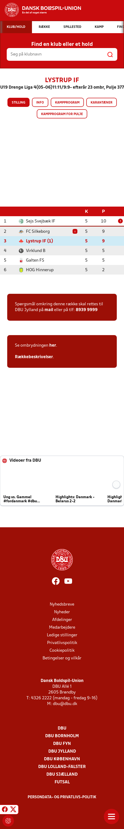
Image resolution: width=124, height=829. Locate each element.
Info (40, 102)
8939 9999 (87, 310)
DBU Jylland (62, 751)
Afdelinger (62, 620)
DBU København (62, 759)
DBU (62, 728)
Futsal (62, 782)
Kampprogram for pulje (62, 114)
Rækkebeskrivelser (34, 357)
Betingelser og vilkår (62, 658)
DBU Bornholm (62, 736)
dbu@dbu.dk (65, 704)
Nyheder (62, 612)
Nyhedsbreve (62, 604)
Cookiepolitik (62, 650)
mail (48, 310)
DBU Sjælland (62, 774)
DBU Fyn (62, 744)
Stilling (18, 102)
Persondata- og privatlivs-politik (62, 797)
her (52, 345)
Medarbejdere (62, 627)
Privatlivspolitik (62, 643)
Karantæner (101, 102)
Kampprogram (67, 102)
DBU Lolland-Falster (62, 767)
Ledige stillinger (62, 635)
